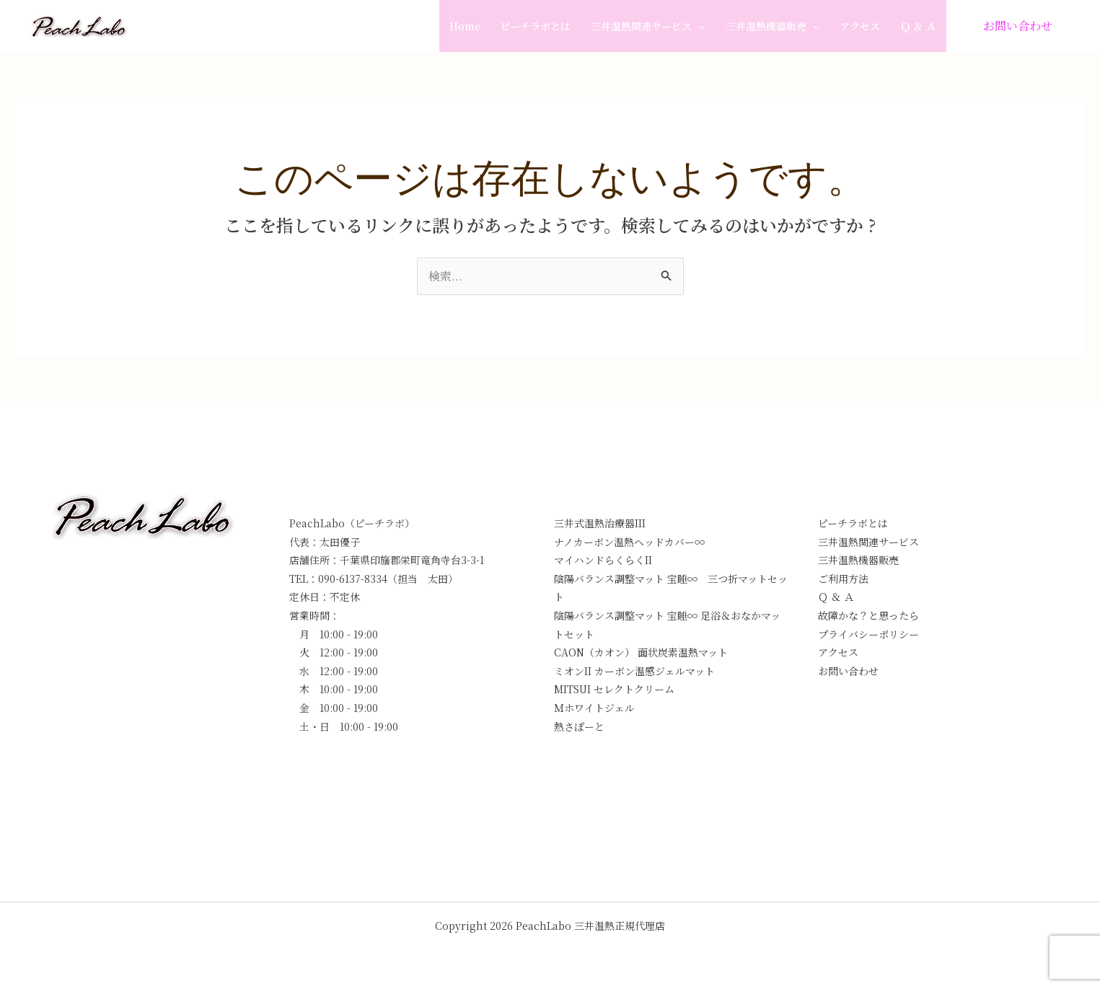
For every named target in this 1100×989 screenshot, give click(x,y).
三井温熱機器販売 (772, 26)
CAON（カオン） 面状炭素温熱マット (641, 652)
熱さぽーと (579, 726)
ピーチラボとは (536, 26)
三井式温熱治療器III (600, 523)
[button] (1018, 26)
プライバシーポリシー (868, 634)
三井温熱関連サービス (648, 26)
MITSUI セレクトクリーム (614, 689)
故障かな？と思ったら (868, 615)
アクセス (860, 26)
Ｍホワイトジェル (594, 707)
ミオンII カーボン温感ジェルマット (634, 671)
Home (464, 26)
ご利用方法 (843, 578)
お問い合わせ (848, 671)
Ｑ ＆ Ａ (918, 26)
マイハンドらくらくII (603, 560)
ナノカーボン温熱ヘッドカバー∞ (629, 542)
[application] (698, 26)
